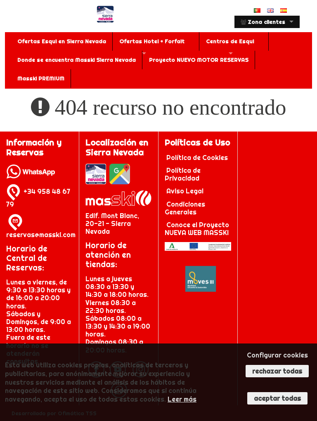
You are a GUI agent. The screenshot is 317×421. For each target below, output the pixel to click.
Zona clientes (263, 22)
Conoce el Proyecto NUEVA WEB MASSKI (197, 229)
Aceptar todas (277, 398)
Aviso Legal (184, 191)
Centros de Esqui (230, 41)
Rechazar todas (277, 371)
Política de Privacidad (183, 174)
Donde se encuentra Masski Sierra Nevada (76, 59)
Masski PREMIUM (40, 78)
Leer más (182, 399)
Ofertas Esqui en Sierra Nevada (61, 41)
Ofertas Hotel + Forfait (152, 41)
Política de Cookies (197, 157)
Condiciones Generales (185, 208)
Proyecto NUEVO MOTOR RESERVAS (198, 59)
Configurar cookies (277, 355)
